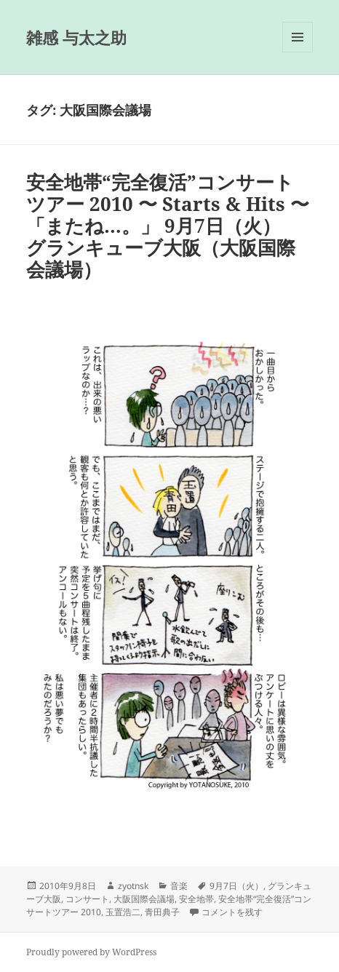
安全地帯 (196, 899)
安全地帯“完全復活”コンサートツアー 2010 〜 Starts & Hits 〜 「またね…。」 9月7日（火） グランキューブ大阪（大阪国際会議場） (167, 225)
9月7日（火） (236, 886)
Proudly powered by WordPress (91, 952)
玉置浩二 (122, 912)
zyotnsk (133, 886)
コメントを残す (232, 912)
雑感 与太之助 (76, 37)
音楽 (179, 886)
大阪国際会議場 (144, 899)
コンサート (87, 899)
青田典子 (162, 912)
